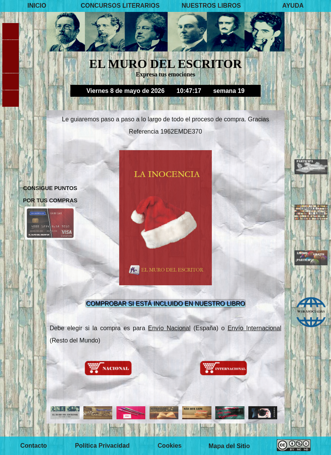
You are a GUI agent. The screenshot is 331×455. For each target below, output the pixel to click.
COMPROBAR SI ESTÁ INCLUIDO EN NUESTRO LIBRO (165, 303)
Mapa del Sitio (229, 445)
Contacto (33, 445)
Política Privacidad (102, 445)
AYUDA (292, 5)
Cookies (169, 445)
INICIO (36, 5)
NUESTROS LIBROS (211, 5)
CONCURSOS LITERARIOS (120, 5)
